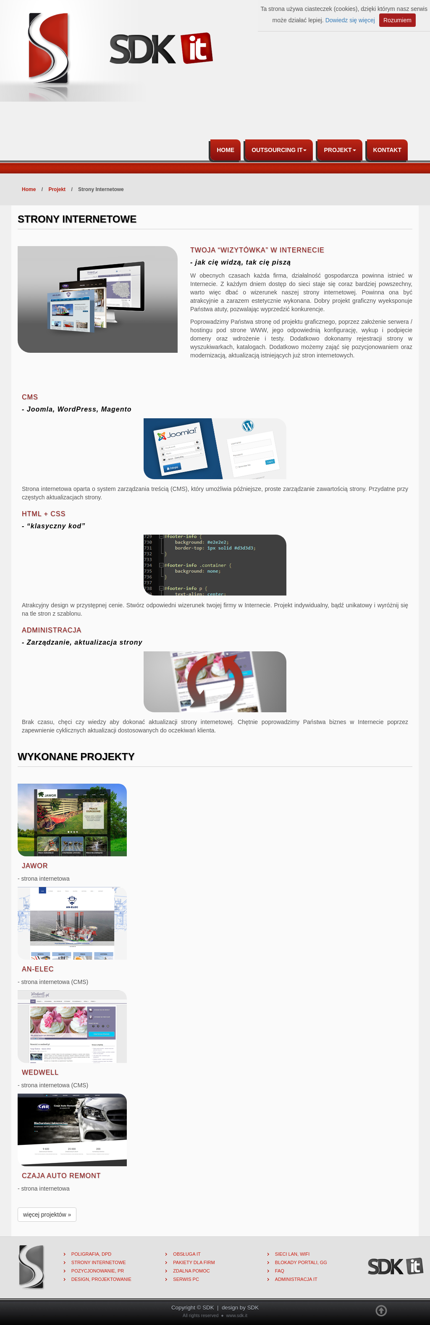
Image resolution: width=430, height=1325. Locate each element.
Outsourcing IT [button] (279, 150)
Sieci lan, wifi (292, 1254)
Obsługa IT (186, 1254)
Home (225, 150)
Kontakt (387, 150)
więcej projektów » (47, 1214)
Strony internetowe (98, 1262)
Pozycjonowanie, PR (97, 1270)
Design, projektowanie (101, 1279)
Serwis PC (186, 1279)
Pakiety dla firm (194, 1262)
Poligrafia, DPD (91, 1254)
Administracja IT (296, 1279)
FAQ (279, 1270)
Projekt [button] (340, 150)
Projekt (57, 189)
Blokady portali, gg (301, 1262)
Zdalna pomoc (191, 1270)
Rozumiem (397, 20)
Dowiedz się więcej (350, 20)
